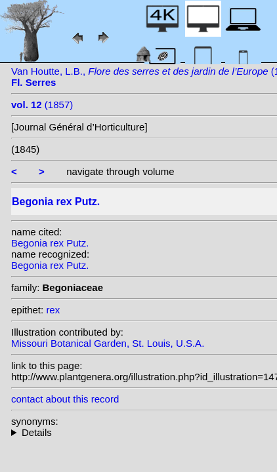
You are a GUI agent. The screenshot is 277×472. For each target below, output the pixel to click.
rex (53, 309)
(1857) (42, 104)
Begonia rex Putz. (50, 242)
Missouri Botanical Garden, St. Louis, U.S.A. (107, 343)
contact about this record (65, 398)
